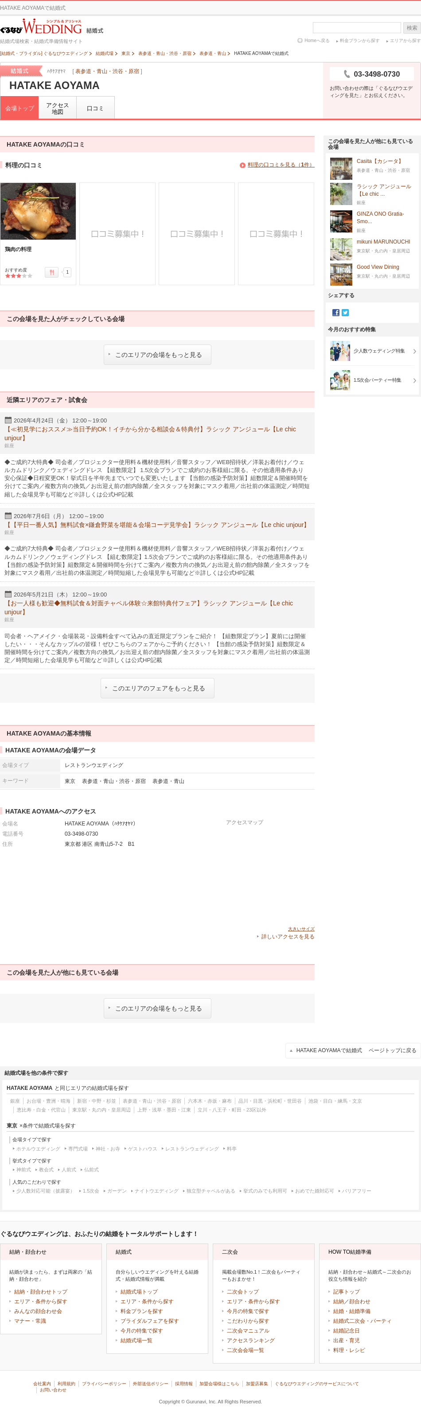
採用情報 (184, 1383)
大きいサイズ (301, 928)
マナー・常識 (30, 1321)
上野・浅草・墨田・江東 (164, 1109)
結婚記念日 (346, 1331)
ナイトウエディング (157, 1190)
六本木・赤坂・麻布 (210, 1101)
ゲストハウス (142, 1148)
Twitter (345, 312)
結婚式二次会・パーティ (362, 1321)
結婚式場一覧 (136, 1340)
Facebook (335, 312)
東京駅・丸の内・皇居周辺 (101, 1109)
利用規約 (66, 1383)
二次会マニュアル (248, 1331)
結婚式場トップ (139, 1292)
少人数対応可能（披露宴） (45, 1190)
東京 (70, 781)
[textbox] (357, 27)
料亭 (232, 1148)
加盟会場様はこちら (219, 1383)
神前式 (23, 1169)
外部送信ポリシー (150, 1383)
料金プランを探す (142, 1311)
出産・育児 (346, 1340)
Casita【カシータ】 (380, 161)
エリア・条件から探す (40, 1301)
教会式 (46, 1169)
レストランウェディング (192, 1148)
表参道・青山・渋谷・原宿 (107, 71)
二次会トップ (243, 1292)
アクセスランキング (251, 1340)
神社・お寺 (108, 1148)
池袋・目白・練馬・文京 (335, 1101)
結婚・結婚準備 (351, 1311)
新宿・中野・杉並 (96, 1101)
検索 (412, 28)
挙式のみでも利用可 (265, 1190)
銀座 (15, 1101)
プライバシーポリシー (104, 1383)
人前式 (69, 1169)
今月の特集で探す (142, 1331)
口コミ (95, 108)
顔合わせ (359, 1301)
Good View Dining (378, 267)
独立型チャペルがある (211, 1190)
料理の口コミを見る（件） (281, 165)
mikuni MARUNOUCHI (383, 242)
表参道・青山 (168, 781)
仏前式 (91, 1169)
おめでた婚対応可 (314, 1190)
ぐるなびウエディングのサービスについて (317, 1383)
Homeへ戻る (317, 40)
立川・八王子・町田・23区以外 (232, 1109)
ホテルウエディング (38, 1148)
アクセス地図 (57, 109)
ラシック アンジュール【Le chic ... (384, 190)
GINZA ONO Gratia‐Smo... (380, 217)
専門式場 (78, 1148)
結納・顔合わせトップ (40, 1292)
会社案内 (42, 1383)
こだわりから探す (248, 1321)
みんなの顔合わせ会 (38, 1311)
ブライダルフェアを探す (150, 1321)
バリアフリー (356, 1190)
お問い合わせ (53, 1389)
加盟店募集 (257, 1383)
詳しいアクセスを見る (288, 937)
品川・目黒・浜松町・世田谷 (270, 1101)
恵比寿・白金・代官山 (41, 1109)
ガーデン (117, 1190)
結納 (338, 1301)
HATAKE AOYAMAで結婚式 (356, 1050)
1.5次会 (91, 1190)
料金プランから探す (360, 40)
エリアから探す (405, 40)
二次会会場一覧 (245, 1350)
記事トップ (346, 1292)
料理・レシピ (349, 1350)
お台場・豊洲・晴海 (48, 1101)
